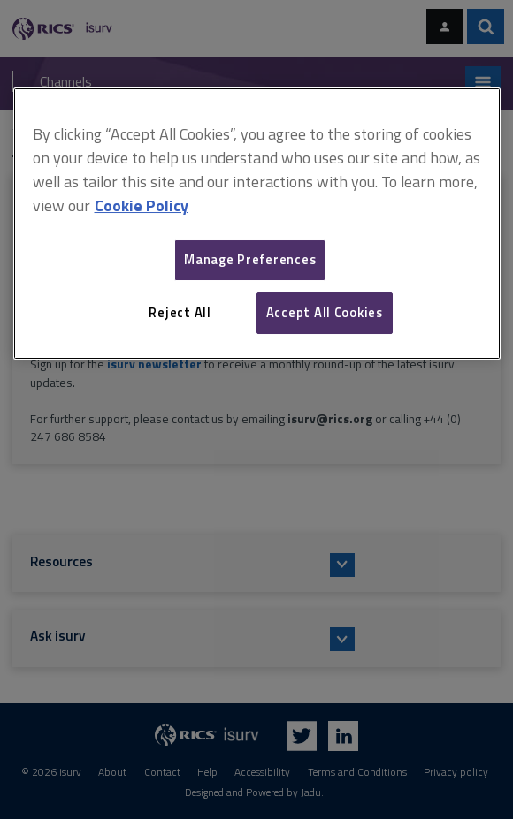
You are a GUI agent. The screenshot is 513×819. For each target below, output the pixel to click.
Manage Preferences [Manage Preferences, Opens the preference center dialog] (250, 259)
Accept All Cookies (324, 312)
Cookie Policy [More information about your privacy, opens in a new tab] (141, 205)
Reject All (180, 312)
